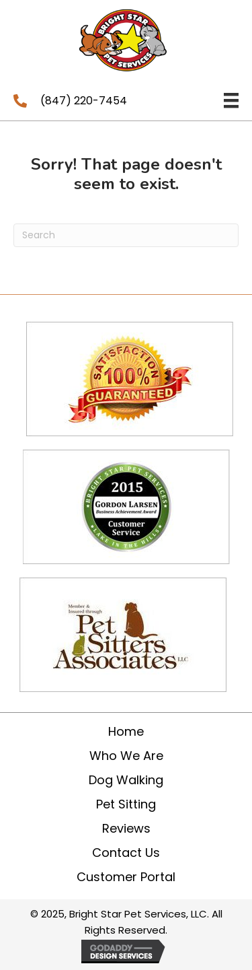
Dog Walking (126, 779)
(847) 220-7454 (83, 100)
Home (126, 731)
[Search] (126, 235)
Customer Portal (126, 876)
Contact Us (126, 852)
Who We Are (126, 755)
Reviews (126, 828)
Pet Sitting (126, 804)
